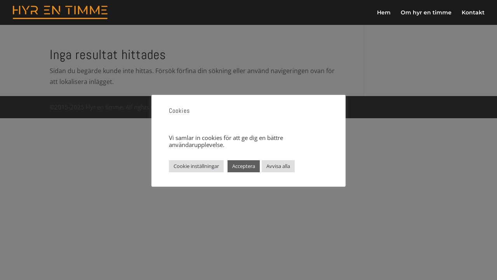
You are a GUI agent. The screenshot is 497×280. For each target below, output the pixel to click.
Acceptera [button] (243, 166)
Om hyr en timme (426, 13)
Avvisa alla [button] (278, 166)
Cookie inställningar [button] (196, 166)
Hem (384, 13)
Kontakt (473, 13)
